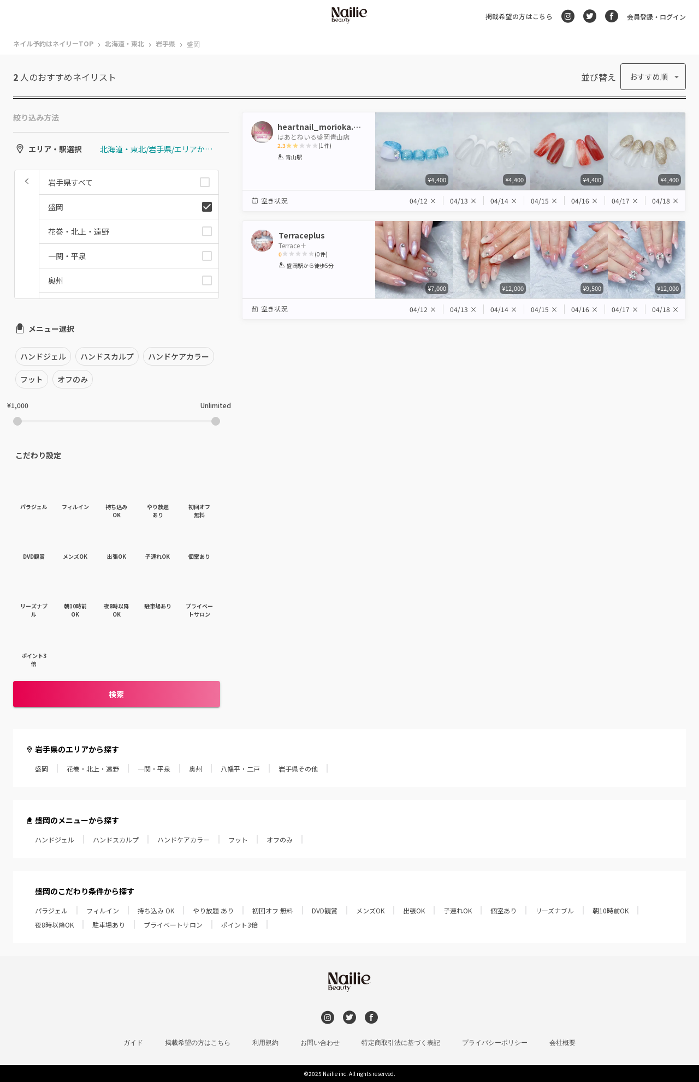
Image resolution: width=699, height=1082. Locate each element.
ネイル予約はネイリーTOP (53, 43)
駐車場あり (108, 924)
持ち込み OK (156, 910)
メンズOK (370, 910)
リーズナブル (554, 910)
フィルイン (102, 910)
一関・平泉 (154, 768)
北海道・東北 (124, 43)
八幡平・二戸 (240, 768)
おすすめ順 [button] (649, 76)
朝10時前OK (611, 910)
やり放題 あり (213, 910)
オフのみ (279, 839)
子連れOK (457, 910)
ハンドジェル (54, 839)
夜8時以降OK (54, 924)
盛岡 (41, 768)
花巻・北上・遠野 (93, 768)
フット (238, 839)
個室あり (503, 910)
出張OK (414, 910)
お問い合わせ (320, 1043)
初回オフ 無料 (272, 910)
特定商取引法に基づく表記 (401, 1043)
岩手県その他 (298, 768)
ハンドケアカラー (183, 839)
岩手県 (165, 43)
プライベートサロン (173, 924)
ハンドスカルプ (116, 839)
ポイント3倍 (239, 924)
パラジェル (51, 910)
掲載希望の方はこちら (519, 16)
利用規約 (265, 1043)
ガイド (133, 1043)
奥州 (195, 768)
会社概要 (562, 1043)
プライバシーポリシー (495, 1043)
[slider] (17, 421)
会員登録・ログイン (656, 16)
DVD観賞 (324, 910)
